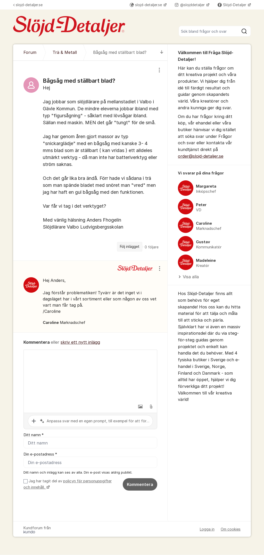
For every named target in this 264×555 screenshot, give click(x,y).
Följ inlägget (129, 247)
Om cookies (231, 529)
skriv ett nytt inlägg (80, 342)
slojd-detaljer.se (28, 5)
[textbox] (90, 375)
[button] (140, 406)
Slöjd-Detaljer (232, 5)
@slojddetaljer (190, 5)
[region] (90, 160)
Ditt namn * (33, 435)
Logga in (207, 529)
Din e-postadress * (40, 454)
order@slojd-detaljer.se (200, 156)
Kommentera (140, 484)
